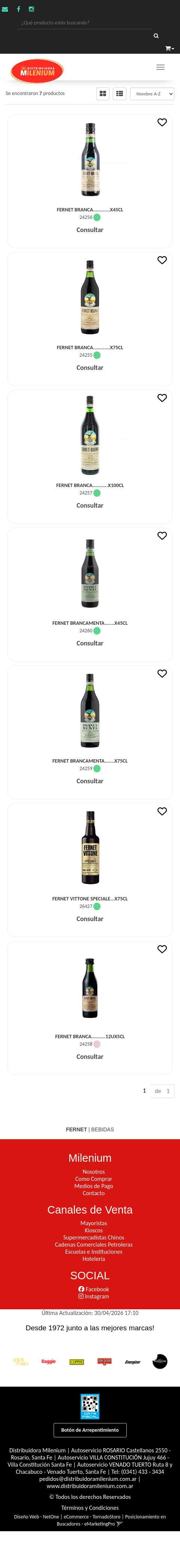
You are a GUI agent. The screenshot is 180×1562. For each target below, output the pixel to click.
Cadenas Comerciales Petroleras (94, 1244)
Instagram (93, 1296)
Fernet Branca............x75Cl (90, 347)
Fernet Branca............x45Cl (90, 210)
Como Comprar (93, 1178)
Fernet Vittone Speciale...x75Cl (90, 899)
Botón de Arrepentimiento (90, 1430)
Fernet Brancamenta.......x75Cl (90, 761)
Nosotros (94, 1171)
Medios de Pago (93, 1186)
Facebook (93, 1289)
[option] (21, 1361)
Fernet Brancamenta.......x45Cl (90, 623)
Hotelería (93, 1258)
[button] (169, 47)
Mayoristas (94, 1223)
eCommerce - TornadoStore (92, 1517)
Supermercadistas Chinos (93, 1237)
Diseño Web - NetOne (36, 1517)
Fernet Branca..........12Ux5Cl (90, 1036)
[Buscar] (156, 36)
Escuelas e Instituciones (94, 1251)
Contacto (94, 1193)
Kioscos (94, 1230)
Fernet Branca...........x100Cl (90, 485)
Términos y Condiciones (90, 1507)
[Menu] (160, 67)
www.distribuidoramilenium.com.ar (90, 1486)
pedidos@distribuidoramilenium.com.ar (87, 1478)
